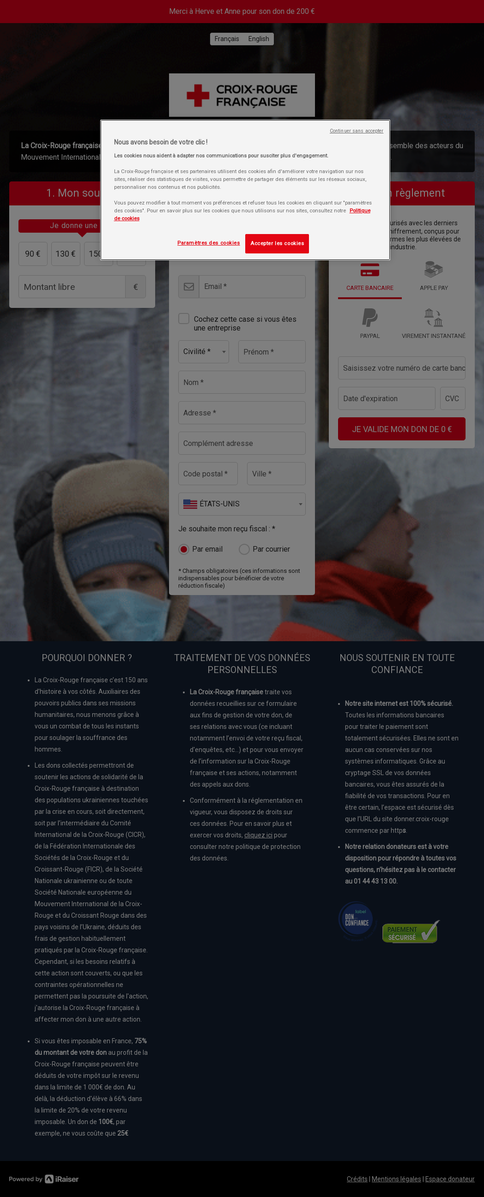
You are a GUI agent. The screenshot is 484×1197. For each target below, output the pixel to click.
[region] (245, 190)
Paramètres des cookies (208, 243)
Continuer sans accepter (356, 131)
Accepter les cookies (277, 243)
